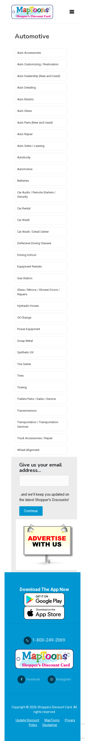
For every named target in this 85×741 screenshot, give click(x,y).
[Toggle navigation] (72, 12)
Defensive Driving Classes (34, 243)
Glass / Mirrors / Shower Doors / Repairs (38, 292)
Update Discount (27, 720)
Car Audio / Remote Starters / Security (36, 195)
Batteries (23, 180)
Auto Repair (25, 134)
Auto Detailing (26, 87)
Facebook (28, 679)
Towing (22, 387)
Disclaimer (49, 725)
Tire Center (24, 364)
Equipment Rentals (29, 266)
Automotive (24, 169)
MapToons (52, 720)
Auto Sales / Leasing (30, 146)
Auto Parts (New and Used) (35, 122)
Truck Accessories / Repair (35, 438)
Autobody (23, 157)
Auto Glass (24, 111)
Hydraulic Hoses (28, 305)
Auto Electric (25, 99)
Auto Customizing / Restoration (37, 64)
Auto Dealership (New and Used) (38, 76)
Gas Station (24, 278)
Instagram (59, 679)
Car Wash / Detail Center (33, 231)
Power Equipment (28, 329)
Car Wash (23, 220)
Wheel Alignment (28, 450)
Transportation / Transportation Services (37, 424)
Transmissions (26, 410)
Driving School (26, 255)
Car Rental (23, 208)
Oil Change (24, 317)
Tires (20, 375)
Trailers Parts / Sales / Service (36, 399)
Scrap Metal (25, 340)
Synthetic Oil (25, 352)
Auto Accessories (29, 52)
